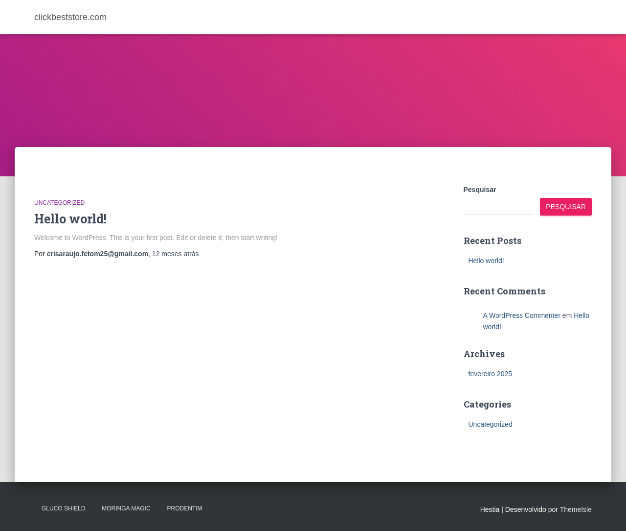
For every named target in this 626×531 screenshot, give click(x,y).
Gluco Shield (63, 508)
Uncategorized (59, 202)
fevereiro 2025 (491, 374)
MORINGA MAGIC (126, 508)
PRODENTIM (184, 508)
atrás (175, 254)
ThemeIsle (576, 509)
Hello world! (70, 219)
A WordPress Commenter (521, 315)
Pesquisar (480, 189)
